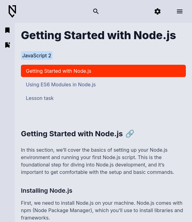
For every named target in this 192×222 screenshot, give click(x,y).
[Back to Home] (15, 11)
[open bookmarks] (7, 30)
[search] (96, 11)
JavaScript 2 (36, 55)
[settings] (157, 11)
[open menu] (179, 11)
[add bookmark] (7, 45)
